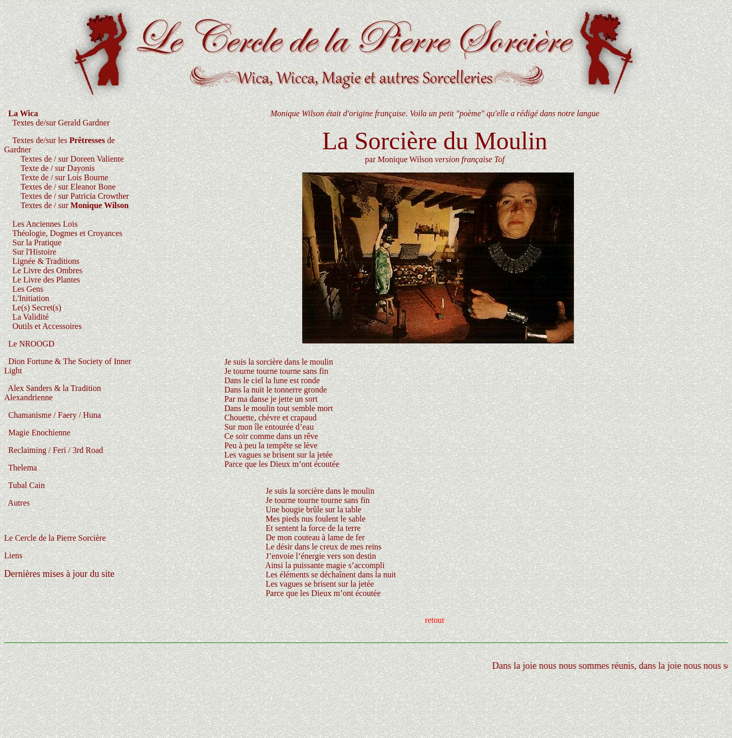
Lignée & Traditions (46, 261)
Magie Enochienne (37, 432)
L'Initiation (28, 298)
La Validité (30, 316)
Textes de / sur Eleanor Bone (68, 186)
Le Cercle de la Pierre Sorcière (55, 537)
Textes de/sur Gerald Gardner (61, 122)
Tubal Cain (24, 485)
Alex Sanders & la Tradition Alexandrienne (52, 393)
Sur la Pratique (36, 242)
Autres (17, 502)
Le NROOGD (29, 343)
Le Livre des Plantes (45, 279)
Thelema (20, 467)
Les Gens (25, 289)
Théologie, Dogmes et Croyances (67, 233)
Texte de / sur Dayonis (57, 168)
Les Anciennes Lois (43, 223)
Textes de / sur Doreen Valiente (64, 158)
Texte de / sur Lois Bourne (64, 177)
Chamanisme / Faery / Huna (52, 415)
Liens (13, 555)
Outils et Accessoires (46, 326)
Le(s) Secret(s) (35, 307)
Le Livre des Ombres (47, 270)
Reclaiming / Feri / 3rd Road (53, 450)
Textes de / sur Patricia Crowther (66, 196)
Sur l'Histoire (34, 251)
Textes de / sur (75, 205)
